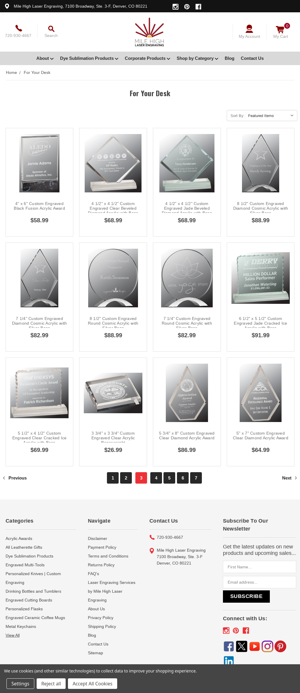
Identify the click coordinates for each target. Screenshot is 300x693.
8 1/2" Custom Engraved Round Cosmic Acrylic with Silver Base (113, 323)
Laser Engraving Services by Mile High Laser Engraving (111, 591)
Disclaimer (97, 538)
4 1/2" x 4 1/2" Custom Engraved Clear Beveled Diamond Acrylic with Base (113, 208)
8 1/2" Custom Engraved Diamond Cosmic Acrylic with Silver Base (260, 208)
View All (13, 635)
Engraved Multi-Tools (25, 564)
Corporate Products (147, 58)
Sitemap (95, 652)
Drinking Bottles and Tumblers (33, 591)
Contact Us (252, 58)
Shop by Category (197, 58)
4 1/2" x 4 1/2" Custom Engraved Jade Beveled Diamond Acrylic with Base (187, 208)
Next (289, 478)
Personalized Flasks (24, 608)
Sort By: (238, 115)
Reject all (51, 683)
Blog (229, 58)
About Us (96, 608)
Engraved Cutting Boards (29, 600)
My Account (249, 36)
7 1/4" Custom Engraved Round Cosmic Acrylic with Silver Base (187, 323)
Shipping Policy (102, 626)
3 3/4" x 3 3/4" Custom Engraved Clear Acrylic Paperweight (113, 438)
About (45, 58)
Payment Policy (102, 547)
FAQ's (93, 573)
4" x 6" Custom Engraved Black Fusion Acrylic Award (39, 206)
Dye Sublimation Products (89, 58)
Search (51, 35)
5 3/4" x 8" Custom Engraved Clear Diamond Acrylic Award (187, 435)
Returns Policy (101, 564)
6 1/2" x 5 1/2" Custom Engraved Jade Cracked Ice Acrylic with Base (260, 323)
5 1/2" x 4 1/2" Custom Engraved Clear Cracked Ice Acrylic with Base (39, 438)
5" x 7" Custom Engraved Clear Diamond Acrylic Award (260, 435)
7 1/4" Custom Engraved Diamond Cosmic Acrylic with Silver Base (39, 323)
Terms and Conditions (108, 556)
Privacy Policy (100, 617)
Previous (15, 478)
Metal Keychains (21, 626)
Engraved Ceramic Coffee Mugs (35, 617)
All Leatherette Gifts (24, 547)
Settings (20, 683)
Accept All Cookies (92, 683)
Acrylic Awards (19, 538)
